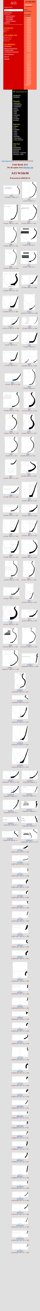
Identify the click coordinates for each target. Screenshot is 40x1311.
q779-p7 (20, 934)
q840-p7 (20, 1147)
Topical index (8, 12)
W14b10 (29, 17)
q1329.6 (10, 838)
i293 (28, 431)
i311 (28, 578)
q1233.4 (20, 743)
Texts (26, 9)
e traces (15, 108)
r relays (15, 133)
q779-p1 (20, 850)
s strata (15, 134)
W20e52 (29, 80)
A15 (5, 32)
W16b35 (29, 45)
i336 (10, 645)
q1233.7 (11, 780)
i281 (10, 343)
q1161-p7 (20, 1212)
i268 (10, 310)
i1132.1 (28, 645)
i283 (29, 345)
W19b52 (29, 67)
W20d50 (29, 75)
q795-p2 (20, 957)
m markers (16, 129)
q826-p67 (20, 1116)
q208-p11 (29, 840)
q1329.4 (11, 823)
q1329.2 (11, 811)
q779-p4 (20, 896)
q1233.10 (11, 794)
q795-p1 (20, 945)
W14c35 (29, 27)
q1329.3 (29, 810)
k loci (15, 128)
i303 (10, 514)
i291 (29, 409)
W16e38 (29, 56)
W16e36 (29, 54)
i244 (10, 222)
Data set (6, 56)
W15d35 (29, 40)
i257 (28, 265)
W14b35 (29, 21)
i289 (29, 387)
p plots (15, 131)
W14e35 (29, 35)
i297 (10, 476)
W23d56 (29, 83)
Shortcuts (7, 23)
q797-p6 (20, 1084)
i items (15, 111)
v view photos (17, 138)
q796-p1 (20, 992)
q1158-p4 (20, 1199)
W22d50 (29, 81)
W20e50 (29, 77)
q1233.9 (30, 781)
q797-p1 (20, 1042)
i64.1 (11, 195)
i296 (27, 454)
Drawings (27, 16)
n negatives (16, 115)
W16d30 (29, 51)
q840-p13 (20, 1160)
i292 (11, 431)
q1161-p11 (20, 1225)
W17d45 (29, 61)
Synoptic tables (8, 50)
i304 (29, 514)
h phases (15, 126)
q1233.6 (20, 765)
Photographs (28, 14)
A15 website (9, 17)
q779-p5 (20, 906)
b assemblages (17, 105)
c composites (17, 106)
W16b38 (29, 48)
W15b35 (29, 37)
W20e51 (29, 78)
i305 (10, 534)
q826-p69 (20, 1126)
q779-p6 (20, 919)
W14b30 (29, 19)
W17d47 (29, 62)
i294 (11, 454)
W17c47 (29, 59)
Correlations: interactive (11, 52)
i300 (10, 495)
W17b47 (29, 57)
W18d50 (29, 65)
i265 (10, 289)
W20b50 (29, 70)
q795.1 (10, 668)
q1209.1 (20, 690)
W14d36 (29, 32)
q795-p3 (20, 979)
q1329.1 (29, 794)
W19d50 (29, 69)
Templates (27, 84)
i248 (28, 243)
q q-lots (15, 116)
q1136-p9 (20, 1186)
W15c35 (29, 38)
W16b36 (29, 46)
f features (16, 110)
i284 (29, 364)
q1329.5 (29, 824)
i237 (29, 199)
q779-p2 (20, 862)
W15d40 (29, 41)
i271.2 (11, 326)
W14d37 (29, 33)
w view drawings (18, 140)
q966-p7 (20, 1176)
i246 (10, 244)
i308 (10, 555)
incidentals (16, 97)
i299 (28, 474)
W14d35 (29, 30)
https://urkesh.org (7, 161)
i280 (29, 327)
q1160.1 (30, 665)
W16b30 (29, 43)
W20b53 (29, 73)
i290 (11, 409)
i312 (11, 597)
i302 (29, 499)
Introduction (8, 46)
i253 (10, 267)
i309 (29, 556)
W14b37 (29, 24)
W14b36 (29, 22)
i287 (12, 383)
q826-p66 (20, 1106)
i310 (11, 578)
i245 (28, 222)
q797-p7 (20, 1095)
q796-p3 (20, 1017)
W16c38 (29, 49)
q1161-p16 (20, 1238)
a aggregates (17, 103)
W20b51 (29, 72)
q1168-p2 (20, 1251)
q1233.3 (20, 720)
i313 (29, 601)
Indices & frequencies (10, 48)
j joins (15, 113)
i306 (29, 534)
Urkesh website (10, 16)
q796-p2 (20, 1006)
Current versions (11, 21)
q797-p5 (20, 1071)
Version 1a (28, 168)
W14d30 (29, 29)
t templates (16, 136)
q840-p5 (20, 1136)
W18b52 (29, 64)
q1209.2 (20, 701)
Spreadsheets (28, 11)
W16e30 (29, 53)
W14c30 (29, 25)
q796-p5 (20, 1029)
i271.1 (29, 311)
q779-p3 (20, 885)
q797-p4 (20, 1058)
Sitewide (6, 59)
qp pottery (16, 120)
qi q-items (16, 118)
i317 (29, 619)
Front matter (9, 19)
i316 (10, 623)
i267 (29, 286)
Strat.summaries (9, 54)
